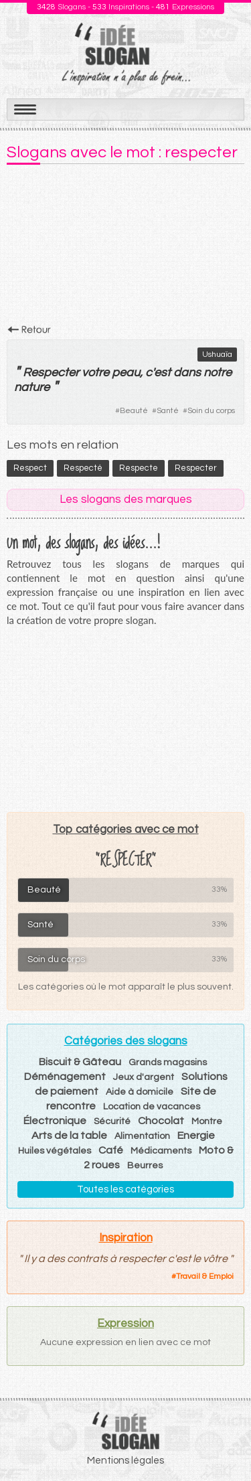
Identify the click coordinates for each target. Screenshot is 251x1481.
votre (95, 372)
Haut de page (225, 1441)
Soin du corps (211, 410)
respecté (83, 468)
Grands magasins (168, 1062)
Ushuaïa (217, 354)
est (162, 372)
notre (217, 372)
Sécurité (112, 1121)
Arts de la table (69, 1135)
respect (30, 468)
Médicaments (161, 1151)
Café (110, 1150)
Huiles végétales (54, 1151)
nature (32, 387)
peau (126, 372)
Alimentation (142, 1136)
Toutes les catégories (125, 1189)
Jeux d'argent (143, 1077)
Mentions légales (125, 1461)
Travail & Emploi (205, 1276)
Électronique (54, 1120)
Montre (206, 1121)
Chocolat (161, 1120)
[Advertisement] (125, 248)
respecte (138, 468)
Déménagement (65, 1076)
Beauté (134, 410)
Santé (168, 410)
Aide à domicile (139, 1092)
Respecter (51, 372)
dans (187, 372)
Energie (196, 1135)
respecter (196, 468)
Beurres (145, 1165)
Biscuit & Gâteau (80, 1062)
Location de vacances (151, 1106)
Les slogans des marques (126, 499)
